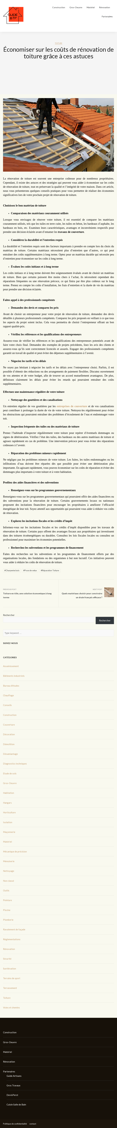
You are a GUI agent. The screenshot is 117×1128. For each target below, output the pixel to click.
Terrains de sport (11, 978)
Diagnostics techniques (15, 763)
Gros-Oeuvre (75, 7)
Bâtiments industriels (14, 675)
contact (32, 1124)
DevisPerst (12, 1095)
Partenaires (107, 16)
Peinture (7, 900)
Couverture (9, 724)
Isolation (7, 822)
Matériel (91, 7)
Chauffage (8, 695)
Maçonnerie (9, 832)
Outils (6, 890)
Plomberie (8, 919)
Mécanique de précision (15, 851)
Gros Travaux (13, 1085)
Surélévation (9, 968)
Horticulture (9, 812)
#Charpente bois (11, 570)
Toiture (58, 43)
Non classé (8, 880)
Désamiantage (10, 754)
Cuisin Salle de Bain (16, 1104)
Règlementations (11, 939)
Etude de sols (9, 773)
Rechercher (9, 615)
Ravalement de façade (14, 929)
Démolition (8, 744)
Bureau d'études (11, 685)
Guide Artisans (14, 1075)
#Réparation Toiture (50, 570)
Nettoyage (8, 871)
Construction (58, 7)
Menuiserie (8, 861)
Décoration (9, 734)
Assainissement (11, 666)
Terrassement (10, 988)
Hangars (7, 802)
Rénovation (104, 7)
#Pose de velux (30, 570)
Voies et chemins (11, 1007)
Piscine (6, 910)
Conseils (7, 705)
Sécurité (7, 958)
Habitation (8, 792)
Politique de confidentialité (15, 1124)
